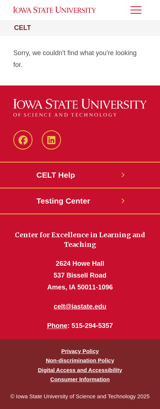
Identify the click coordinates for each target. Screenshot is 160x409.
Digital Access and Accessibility (80, 370)
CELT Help (56, 175)
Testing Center (63, 201)
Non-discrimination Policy (80, 360)
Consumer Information (80, 379)
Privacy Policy (80, 351)
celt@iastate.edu (80, 306)
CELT (22, 27)
